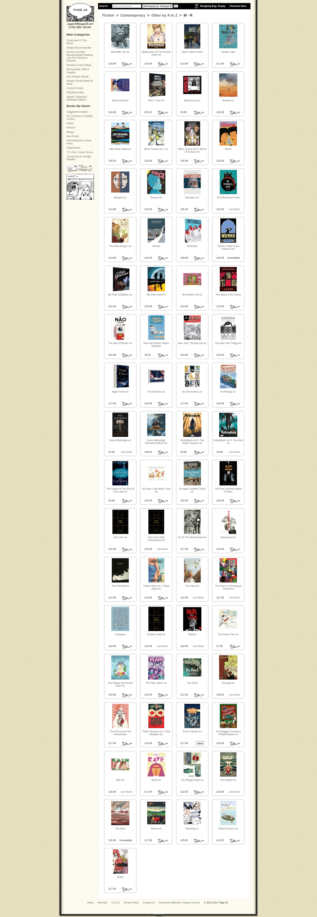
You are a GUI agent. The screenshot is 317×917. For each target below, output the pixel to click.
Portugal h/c (228, 683)
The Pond (192, 683)
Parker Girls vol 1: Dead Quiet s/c (156, 587)
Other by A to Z (164, 15)
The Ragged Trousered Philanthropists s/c (228, 733)
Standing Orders (75, 92)
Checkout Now (237, 6)
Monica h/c (156, 197)
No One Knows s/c (192, 391)
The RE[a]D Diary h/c (192, 780)
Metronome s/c (192, 100)
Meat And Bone (120, 100)
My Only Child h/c (156, 294)
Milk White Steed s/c (120, 149)
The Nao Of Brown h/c (120, 343)
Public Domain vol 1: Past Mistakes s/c (156, 733)
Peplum (192, 634)
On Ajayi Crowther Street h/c (192, 490)
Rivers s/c (156, 828)
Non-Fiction (73, 136)
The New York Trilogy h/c (228, 343)
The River (120, 828)
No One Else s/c (156, 391)
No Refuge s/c (228, 391)
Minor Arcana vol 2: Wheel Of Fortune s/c (192, 150)
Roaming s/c (192, 828)
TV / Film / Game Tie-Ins (80, 152)
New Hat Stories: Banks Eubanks (156, 344)
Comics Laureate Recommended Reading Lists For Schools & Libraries (80, 56)
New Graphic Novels (78, 76)
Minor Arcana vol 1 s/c (156, 149)
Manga (70, 132)
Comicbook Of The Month (77, 42)
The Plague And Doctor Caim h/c (120, 684)
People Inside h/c (156, 634)
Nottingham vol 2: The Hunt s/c (228, 442)
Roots (120, 877)
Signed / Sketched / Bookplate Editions (77, 98)
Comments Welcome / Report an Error (179, 902)
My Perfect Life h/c (192, 294)
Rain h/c (120, 780)
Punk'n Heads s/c (192, 731)
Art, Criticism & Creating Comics (79, 117)
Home (90, 902)
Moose (156, 246)
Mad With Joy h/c (120, 52)
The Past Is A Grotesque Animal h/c (228, 587)
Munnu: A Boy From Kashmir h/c (228, 247)
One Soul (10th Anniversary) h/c (156, 539)
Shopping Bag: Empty (212, 6)
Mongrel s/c (120, 197)
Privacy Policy (131, 902)
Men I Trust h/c (156, 100)
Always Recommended (79, 47)
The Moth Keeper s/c (120, 246)
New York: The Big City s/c (192, 343)
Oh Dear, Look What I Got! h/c (156, 490)
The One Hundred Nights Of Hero (228, 490)
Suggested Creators (77, 111)
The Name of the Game (228, 294)
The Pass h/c (192, 586)
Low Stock (234, 209)
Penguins (120, 634)
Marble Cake (228, 52)
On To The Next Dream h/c (192, 537)
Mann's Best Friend (192, 52)
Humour (71, 127)
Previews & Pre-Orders (79, 65)
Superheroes (73, 147)
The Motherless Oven (228, 197)
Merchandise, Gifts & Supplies (78, 71)
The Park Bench (120, 586)
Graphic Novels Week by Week (80, 82)
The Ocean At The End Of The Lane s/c (120, 490)
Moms (228, 149)
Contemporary (132, 15)
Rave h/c (156, 780)
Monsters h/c (192, 197)
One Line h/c (120, 537)
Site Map (102, 902)
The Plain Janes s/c (156, 683)
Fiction (108, 15)
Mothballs (192, 246)
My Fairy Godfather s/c (120, 294)
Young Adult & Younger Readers (79, 158)
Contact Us (149, 902)
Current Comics (75, 88)
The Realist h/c (228, 780)
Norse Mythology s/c (120, 440)
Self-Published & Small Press (79, 142)
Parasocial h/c (228, 537)
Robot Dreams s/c (228, 828)
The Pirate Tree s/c (228, 634)
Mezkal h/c (228, 100)
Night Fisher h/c (120, 391)
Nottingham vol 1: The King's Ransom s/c (192, 442)
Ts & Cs (115, 902)
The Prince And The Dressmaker (120, 733)
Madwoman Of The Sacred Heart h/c (156, 53)
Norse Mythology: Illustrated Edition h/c (156, 442)
